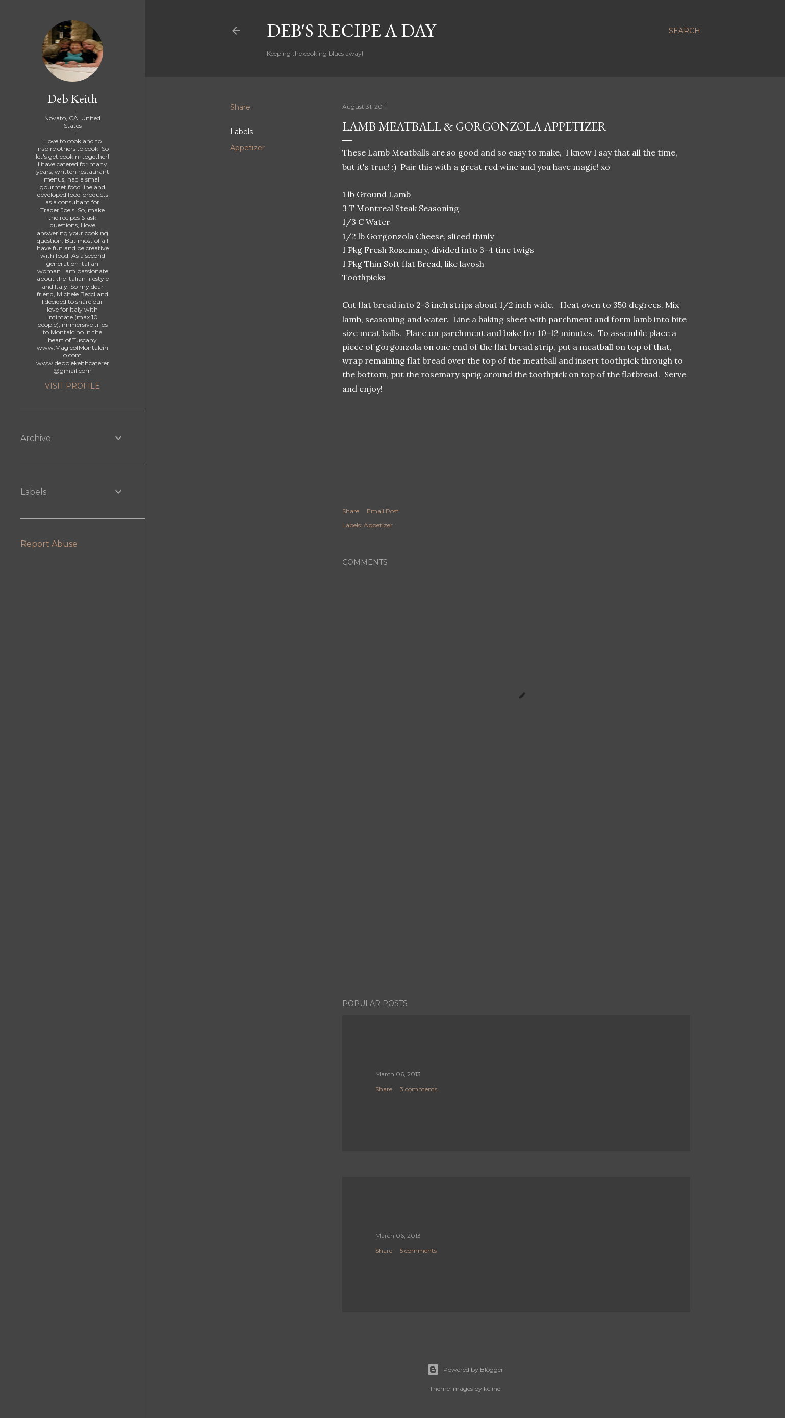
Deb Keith (72, 99)
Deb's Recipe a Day (351, 30)
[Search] (684, 30)
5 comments (418, 1250)
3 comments (418, 1089)
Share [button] (240, 107)
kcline (492, 1389)
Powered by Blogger (465, 1369)
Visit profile (72, 386)
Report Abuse (49, 544)
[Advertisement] (516, 902)
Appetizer (247, 147)
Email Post (383, 511)
